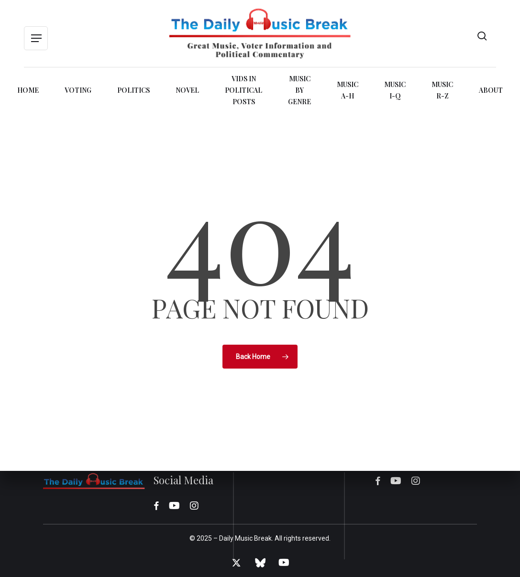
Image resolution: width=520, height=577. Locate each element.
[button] (36, 38)
